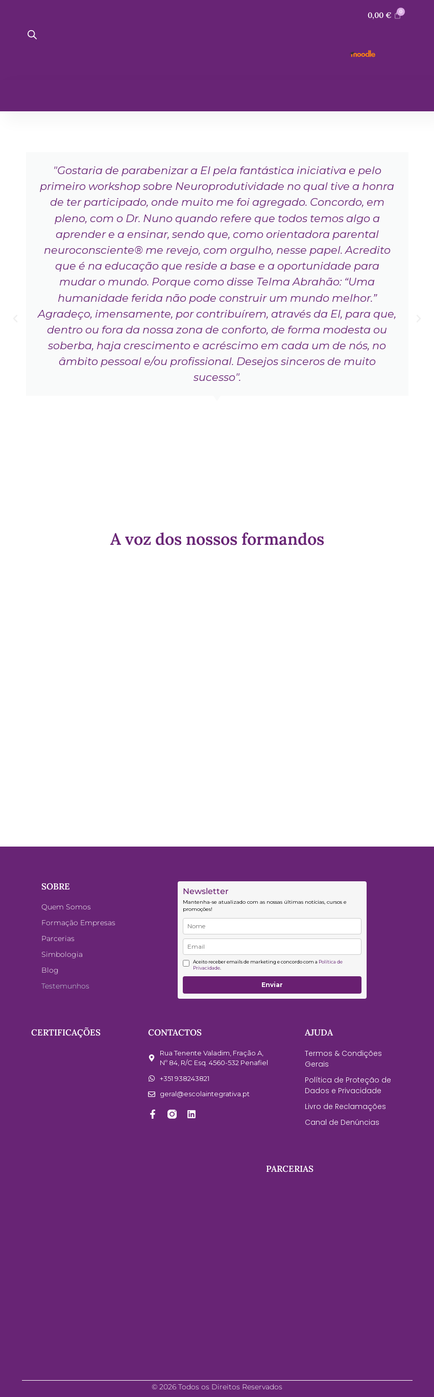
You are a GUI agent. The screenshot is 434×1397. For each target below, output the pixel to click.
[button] (15, 319)
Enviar (272, 985)
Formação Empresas (78, 922)
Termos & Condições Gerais (343, 1058)
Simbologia (62, 954)
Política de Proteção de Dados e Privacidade (348, 1085)
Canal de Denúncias (342, 1122)
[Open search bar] (32, 34)
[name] (272, 926)
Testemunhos (65, 986)
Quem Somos (66, 906)
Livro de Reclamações (345, 1106)
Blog (50, 970)
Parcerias (58, 938)
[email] (272, 946)
